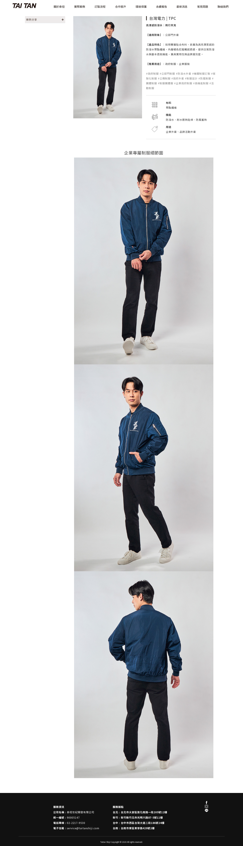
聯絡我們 (223, 7)
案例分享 (31, 19)
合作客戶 (120, 7)
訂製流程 (100, 7)
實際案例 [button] (79, 7)
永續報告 (161, 7)
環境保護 (141, 7)
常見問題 (202, 7)
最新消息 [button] (181, 7)
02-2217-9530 (76, 823)
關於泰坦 (59, 7)
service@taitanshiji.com (83, 828)
